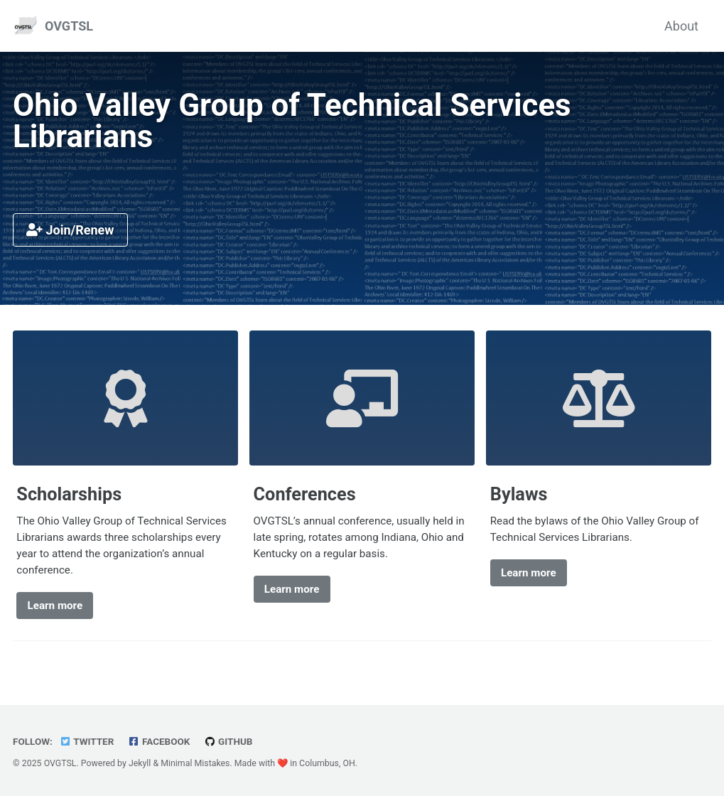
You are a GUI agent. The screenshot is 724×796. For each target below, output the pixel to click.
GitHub (228, 741)
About (681, 25)
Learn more (55, 605)
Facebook (159, 741)
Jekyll (140, 763)
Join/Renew (70, 229)
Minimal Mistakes (195, 763)
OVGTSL (69, 25)
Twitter (86, 741)
